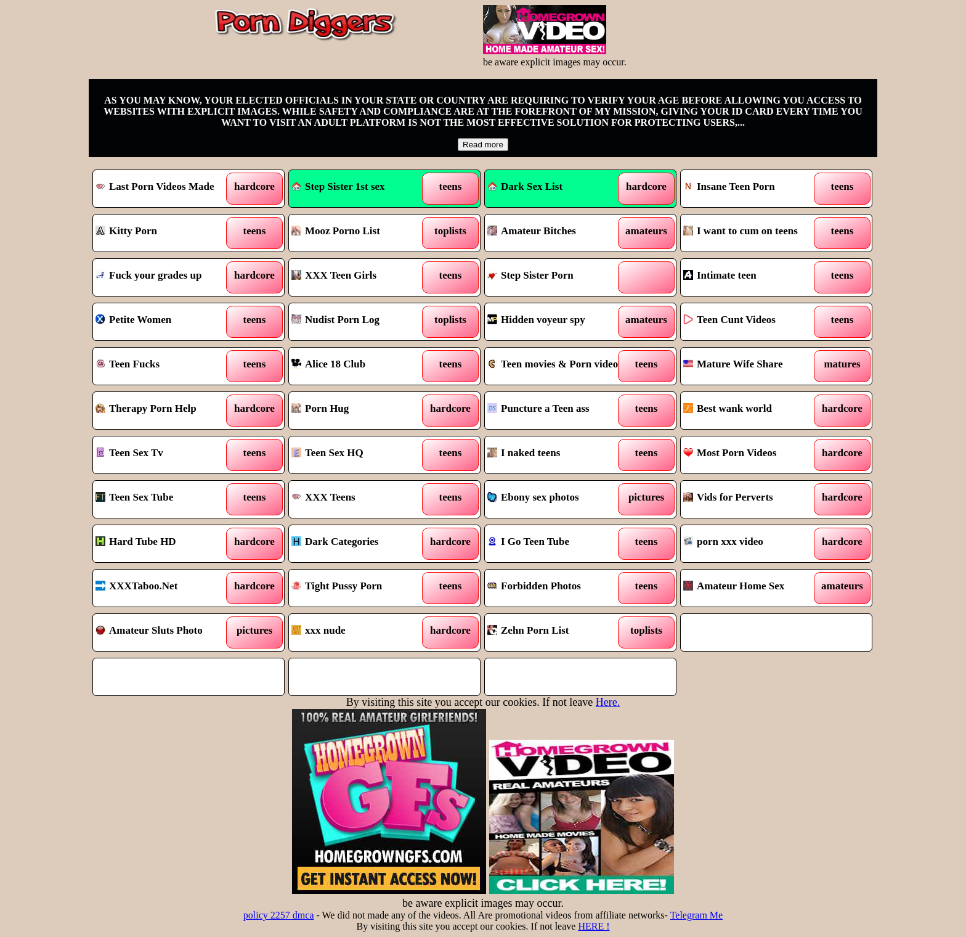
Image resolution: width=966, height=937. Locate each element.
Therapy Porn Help (146, 408)
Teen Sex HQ (327, 453)
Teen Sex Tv (129, 453)
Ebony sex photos (533, 497)
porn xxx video (723, 541)
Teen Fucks (127, 364)
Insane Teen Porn (729, 186)
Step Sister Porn (530, 275)
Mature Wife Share (732, 364)
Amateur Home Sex (733, 586)
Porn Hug (320, 408)
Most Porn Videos (729, 453)
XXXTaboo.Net (136, 586)
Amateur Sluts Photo (149, 630)
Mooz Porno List (335, 231)
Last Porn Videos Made (154, 186)
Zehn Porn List (528, 630)
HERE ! (593, 926)
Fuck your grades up (148, 275)
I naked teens (523, 453)
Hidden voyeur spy (536, 319)
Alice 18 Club (328, 364)
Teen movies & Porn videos (554, 364)
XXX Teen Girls (333, 275)
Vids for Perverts (728, 497)
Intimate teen (720, 275)
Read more (483, 144)
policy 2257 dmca (278, 915)
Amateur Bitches (531, 231)
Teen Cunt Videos (729, 319)
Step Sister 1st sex (338, 186)
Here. (608, 702)
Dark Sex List (524, 186)
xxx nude (318, 630)
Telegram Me (696, 915)
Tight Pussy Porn (336, 586)
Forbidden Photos (534, 586)
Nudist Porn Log (335, 319)
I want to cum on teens (740, 231)
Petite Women (133, 319)
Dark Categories (334, 541)
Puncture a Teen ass (538, 408)
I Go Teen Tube (528, 541)
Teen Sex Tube (134, 497)
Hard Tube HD (135, 541)
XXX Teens (323, 497)
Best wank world (727, 408)
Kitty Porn (126, 231)
